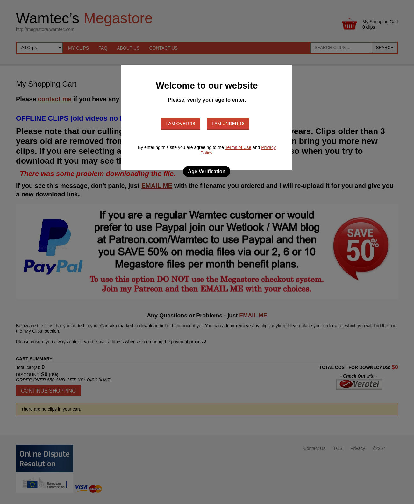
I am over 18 (180, 123)
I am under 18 (228, 123)
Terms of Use (238, 147)
